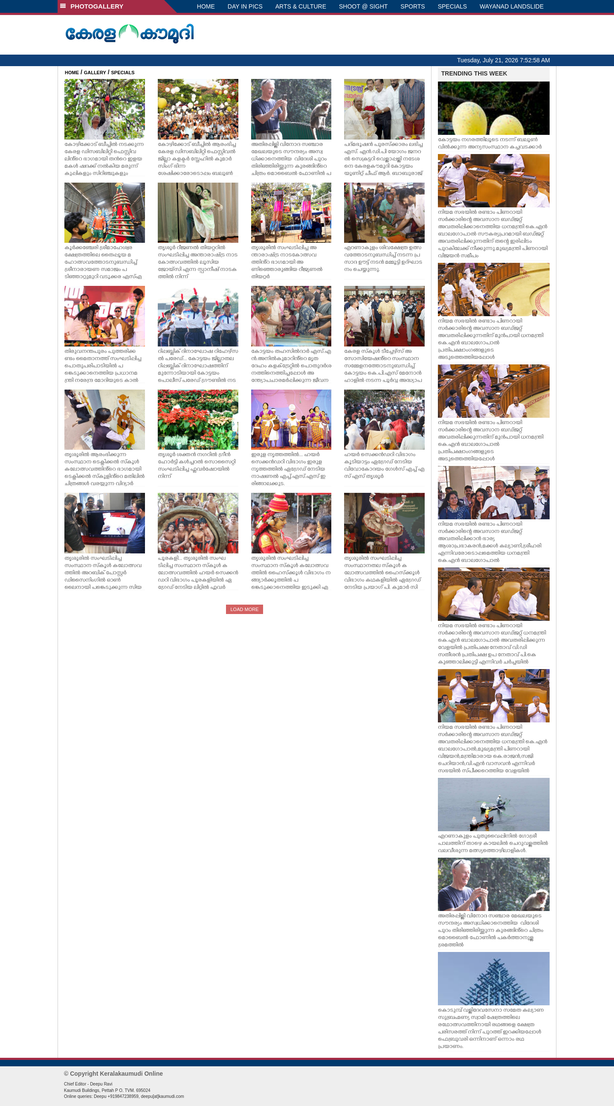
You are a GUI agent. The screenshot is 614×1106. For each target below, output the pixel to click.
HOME (206, 6)
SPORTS (412, 6)
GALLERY (95, 72)
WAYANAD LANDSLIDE (512, 6)
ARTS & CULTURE (300, 6)
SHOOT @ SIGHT (363, 6)
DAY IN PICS (245, 6)
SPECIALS (452, 6)
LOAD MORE (244, 609)
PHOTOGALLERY (92, 6)
